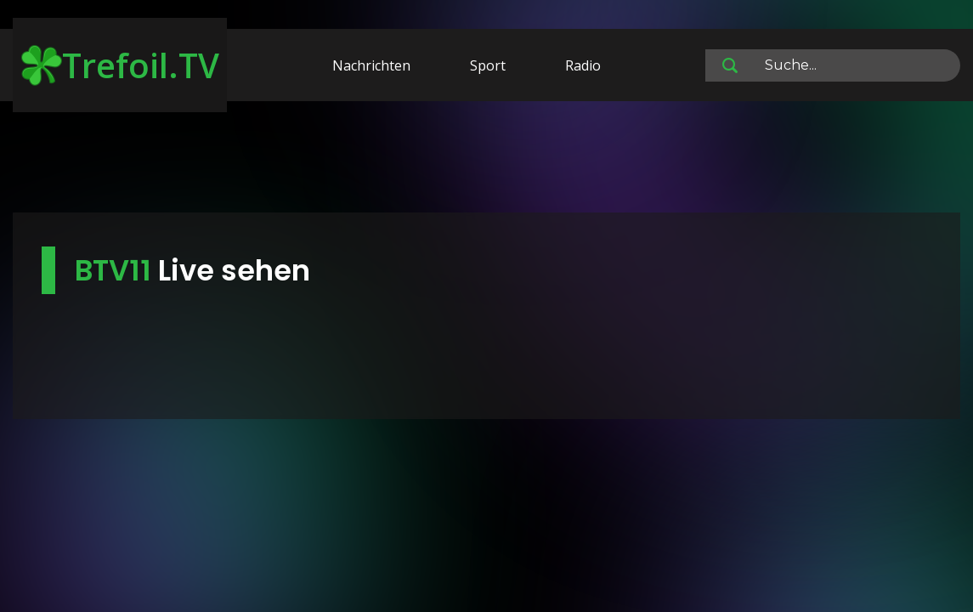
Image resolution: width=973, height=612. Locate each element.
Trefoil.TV (120, 65)
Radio (583, 65)
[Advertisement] (487, 160)
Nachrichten (371, 65)
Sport (488, 65)
